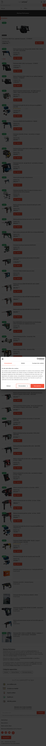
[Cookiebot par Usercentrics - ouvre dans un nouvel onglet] (38, 359)
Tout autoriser (37, 385)
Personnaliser (23, 385)
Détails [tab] (23, 363)
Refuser (9, 385)
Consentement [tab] (8, 363)
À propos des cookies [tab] (38, 363)
